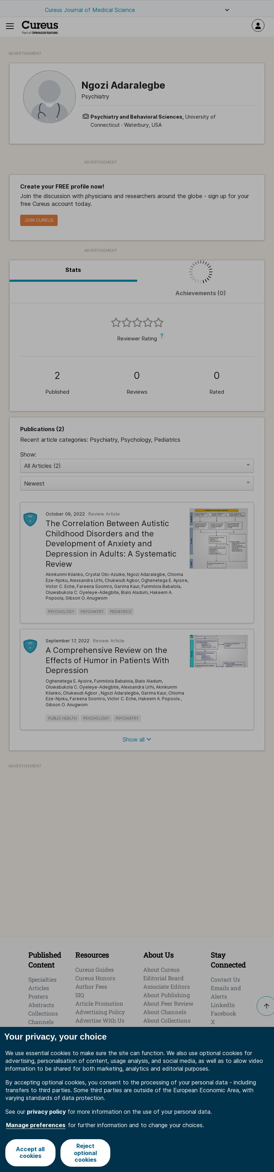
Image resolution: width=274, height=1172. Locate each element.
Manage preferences (35, 1125)
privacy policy (46, 1111)
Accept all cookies (30, 1153)
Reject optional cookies (85, 1152)
